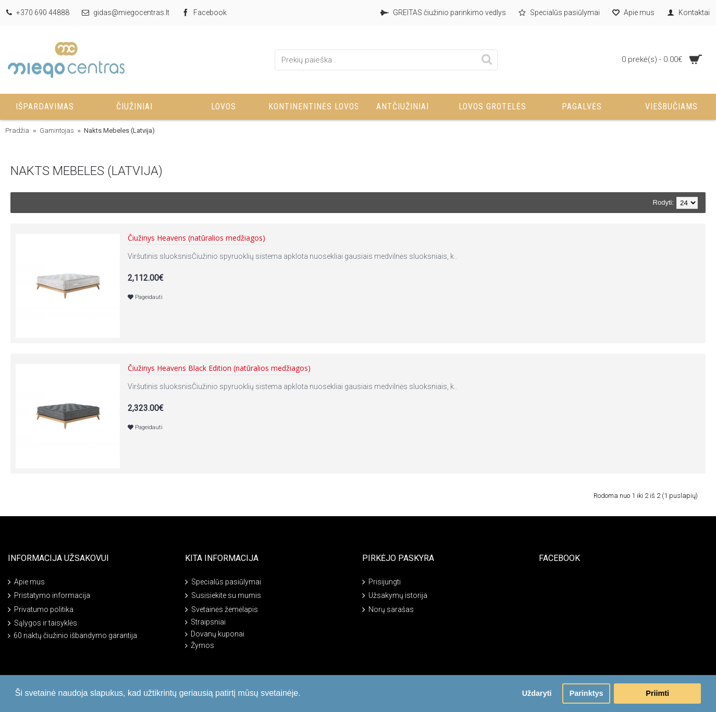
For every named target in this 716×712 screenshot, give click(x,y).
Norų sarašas (388, 610)
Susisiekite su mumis (223, 596)
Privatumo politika (40, 610)
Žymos (199, 645)
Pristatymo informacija (49, 596)
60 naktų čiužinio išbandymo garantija (72, 635)
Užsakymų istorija (394, 596)
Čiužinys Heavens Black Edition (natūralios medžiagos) (219, 368)
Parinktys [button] (586, 693)
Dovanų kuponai (214, 634)
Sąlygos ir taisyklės (42, 624)
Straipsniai (205, 622)
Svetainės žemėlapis (221, 610)
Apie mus (26, 583)
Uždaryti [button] (537, 693)
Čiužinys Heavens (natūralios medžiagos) (196, 238)
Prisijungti (381, 583)
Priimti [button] (657, 693)
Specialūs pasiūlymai (223, 583)
